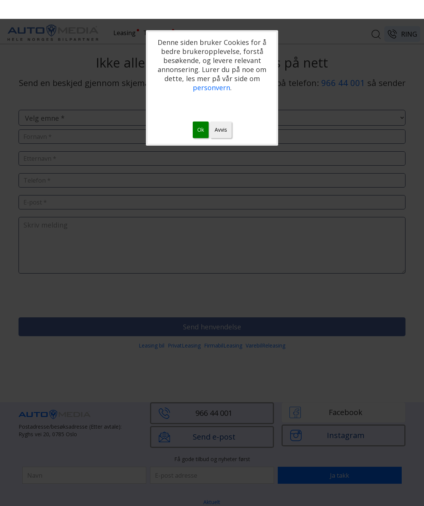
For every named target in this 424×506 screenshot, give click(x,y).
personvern (211, 87)
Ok (200, 129)
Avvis (221, 129)
